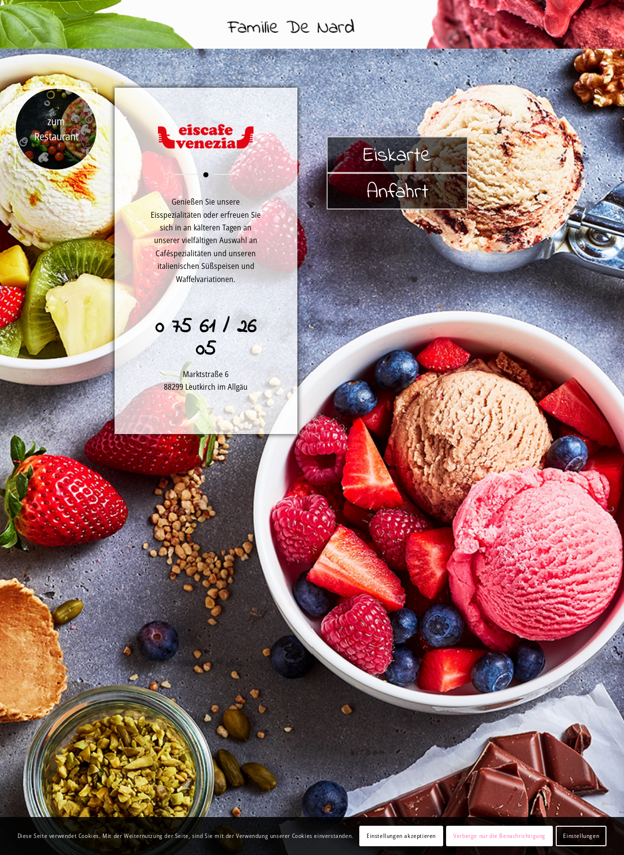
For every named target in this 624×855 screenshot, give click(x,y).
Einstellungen (581, 836)
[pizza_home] (56, 129)
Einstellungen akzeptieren (401, 836)
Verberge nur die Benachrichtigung (499, 836)
